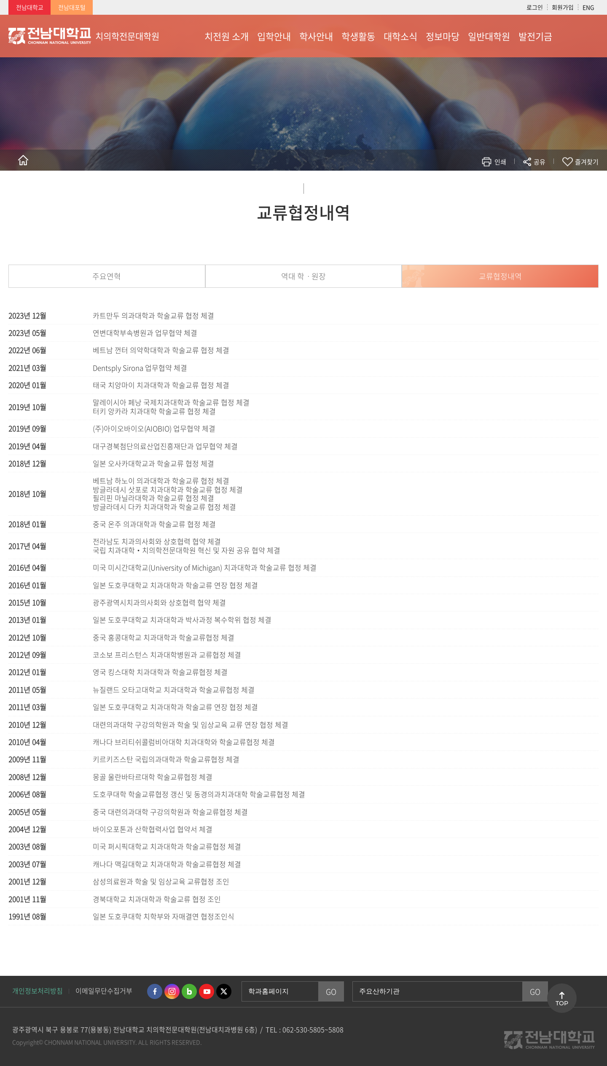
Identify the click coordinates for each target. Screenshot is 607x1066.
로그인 (534, 7)
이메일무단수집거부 (103, 991)
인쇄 (500, 161)
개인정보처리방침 (37, 991)
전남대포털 (72, 7)
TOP (562, 1003)
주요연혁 (106, 276)
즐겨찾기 (587, 161)
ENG (588, 7)
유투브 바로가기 (206, 991)
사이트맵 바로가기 (577, 36)
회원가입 (563, 7)
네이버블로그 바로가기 (189, 991)
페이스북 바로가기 (154, 991)
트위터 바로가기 (223, 991)
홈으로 (23, 160)
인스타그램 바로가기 (172, 991)
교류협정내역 (500, 276)
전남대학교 (29, 7)
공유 (539, 161)
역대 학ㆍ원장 (303, 276)
